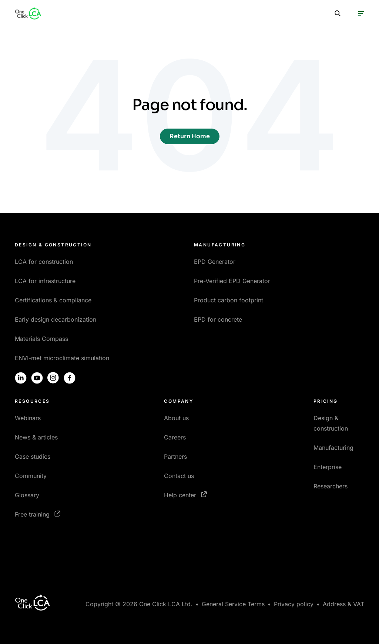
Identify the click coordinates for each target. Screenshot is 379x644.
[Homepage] (28, 13)
